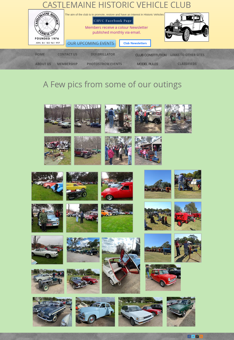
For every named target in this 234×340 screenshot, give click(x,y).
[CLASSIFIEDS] (187, 63)
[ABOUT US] (43, 64)
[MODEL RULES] (148, 63)
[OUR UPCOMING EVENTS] (91, 43)
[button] (57, 118)
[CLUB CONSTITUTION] (151, 55)
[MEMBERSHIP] (67, 64)
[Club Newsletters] (135, 43)
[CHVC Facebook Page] (113, 20)
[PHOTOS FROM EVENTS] (104, 64)
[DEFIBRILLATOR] (103, 54)
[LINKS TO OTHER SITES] (187, 54)
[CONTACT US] (67, 54)
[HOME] (40, 54)
